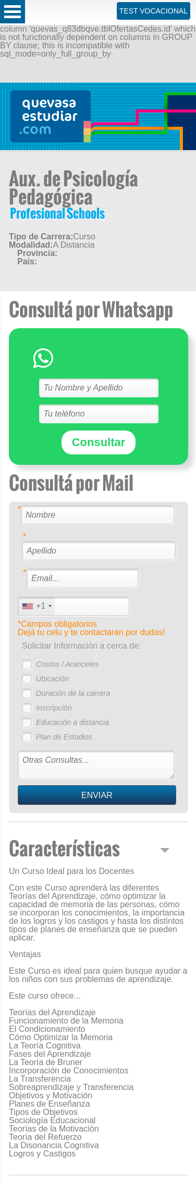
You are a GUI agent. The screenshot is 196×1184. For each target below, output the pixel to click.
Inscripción (54, 708)
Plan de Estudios (64, 737)
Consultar (99, 442)
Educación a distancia (72, 722)
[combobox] (36, 606)
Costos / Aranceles (67, 664)
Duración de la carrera (73, 693)
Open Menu (12, 11)
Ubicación (52, 679)
